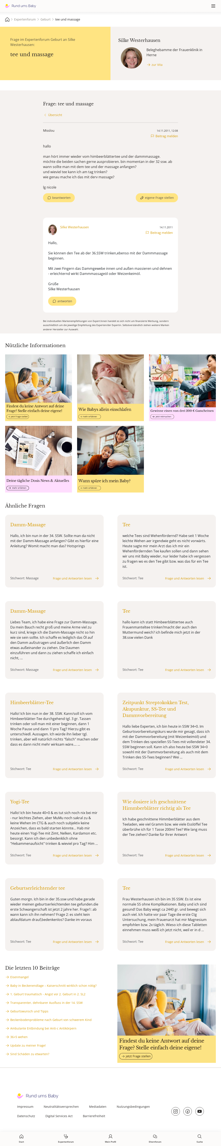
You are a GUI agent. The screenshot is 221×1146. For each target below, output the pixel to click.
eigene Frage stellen (159, 198)
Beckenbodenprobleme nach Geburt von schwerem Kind (51, 1020)
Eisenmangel (19, 977)
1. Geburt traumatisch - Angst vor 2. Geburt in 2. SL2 (47, 994)
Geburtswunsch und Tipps (29, 1011)
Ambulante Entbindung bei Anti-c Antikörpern (43, 1028)
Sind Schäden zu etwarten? (29, 1054)
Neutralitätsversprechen (61, 1107)
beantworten (61, 198)
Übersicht (55, 115)
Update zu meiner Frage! (28, 1045)
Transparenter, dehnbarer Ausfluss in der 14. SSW (46, 1003)
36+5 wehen (19, 1037)
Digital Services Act (59, 1116)
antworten (64, 301)
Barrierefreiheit (94, 1116)
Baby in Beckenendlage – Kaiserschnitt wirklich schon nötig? (53, 986)
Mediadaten (97, 1107)
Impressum (25, 1107)
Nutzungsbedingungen (133, 1107)
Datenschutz (26, 1116)
